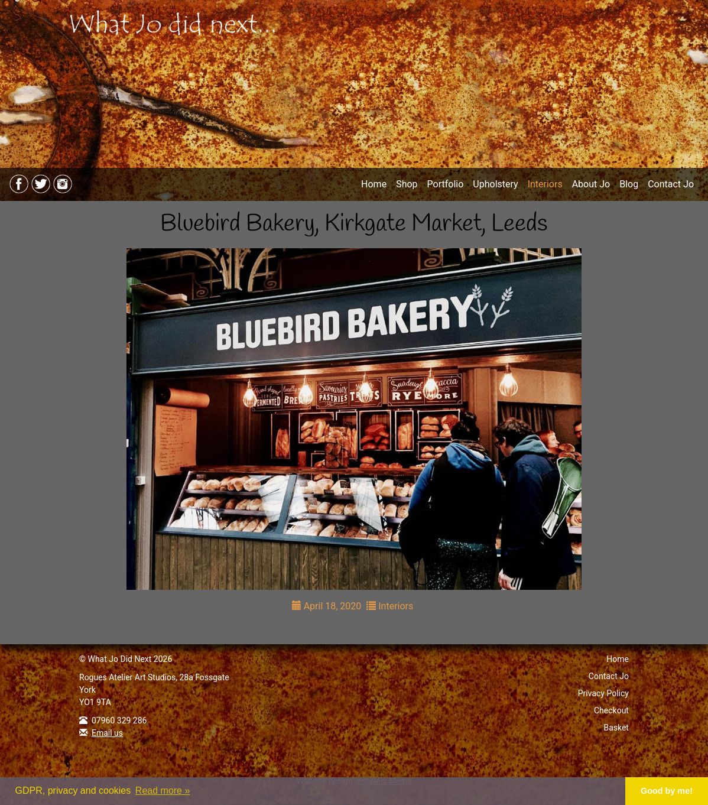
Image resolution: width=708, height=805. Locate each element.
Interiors (545, 184)
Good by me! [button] (667, 791)
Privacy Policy (603, 693)
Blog (628, 184)
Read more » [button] (162, 790)
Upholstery (495, 184)
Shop (406, 184)
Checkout (611, 710)
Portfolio (445, 184)
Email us (107, 733)
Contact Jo (671, 184)
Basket (616, 727)
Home (374, 184)
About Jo (591, 184)
